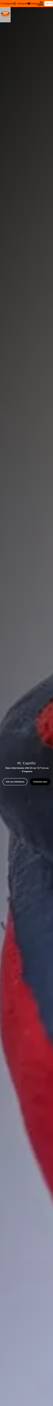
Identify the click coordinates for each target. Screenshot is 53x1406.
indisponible (9, 3)
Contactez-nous (40, 781)
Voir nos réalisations (15, 781)
